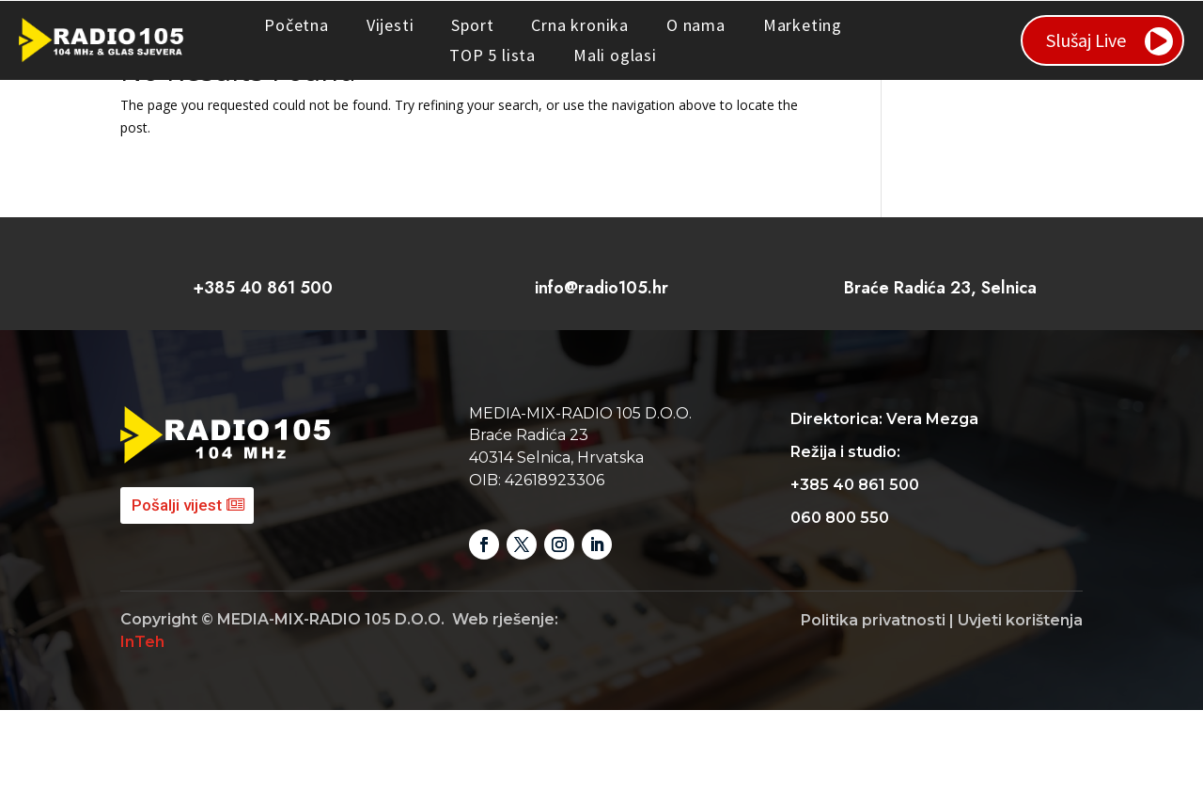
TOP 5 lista (492, 55)
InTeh (142, 721)
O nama (696, 25)
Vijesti (390, 25)
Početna (296, 25)
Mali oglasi (615, 55)
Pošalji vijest (177, 584)
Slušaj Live (1086, 40)
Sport (472, 25)
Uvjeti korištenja (1020, 699)
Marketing (802, 25)
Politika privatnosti (873, 699)
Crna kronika (580, 25)
